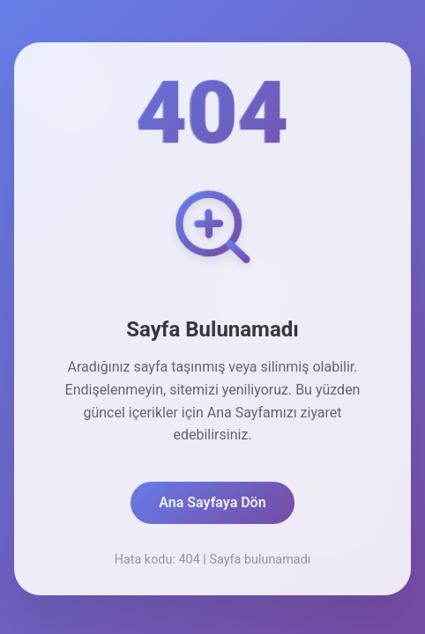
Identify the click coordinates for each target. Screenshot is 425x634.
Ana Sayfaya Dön (212, 504)
